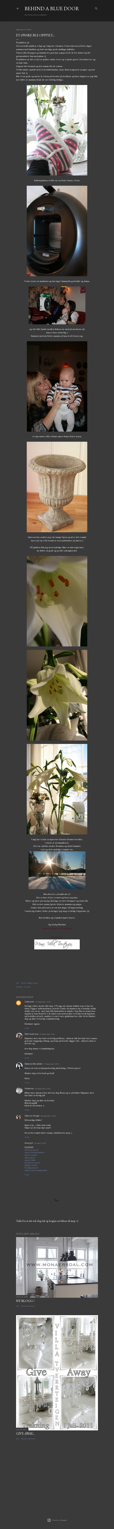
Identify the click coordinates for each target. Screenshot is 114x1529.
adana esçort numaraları (36, 1170)
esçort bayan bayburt (34, 1152)
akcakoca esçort (32, 1162)
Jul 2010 (27, 987)
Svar (27, 1028)
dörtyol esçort (32, 1150)
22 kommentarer (28, 1306)
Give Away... (25, 1433)
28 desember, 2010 (43, 1089)
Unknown (29, 1001)
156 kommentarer (28, 1439)
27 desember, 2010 (43, 1002)
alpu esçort (30, 1157)
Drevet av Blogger (57, 1520)
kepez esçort (31, 1155)
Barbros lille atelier (34, 1064)
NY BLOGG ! (25, 1301)
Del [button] (17, 983)
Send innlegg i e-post (29, 983)
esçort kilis (30, 1160)
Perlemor (29, 1088)
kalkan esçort (31, 1165)
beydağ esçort (31, 1167)
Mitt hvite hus (31, 1034)
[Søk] (96, 8)
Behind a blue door (52, 8)
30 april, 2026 (40, 1143)
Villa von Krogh (32, 1116)
